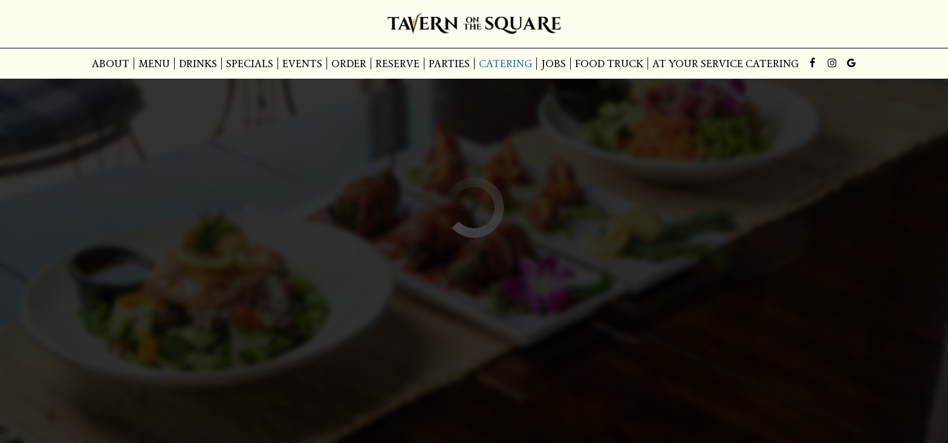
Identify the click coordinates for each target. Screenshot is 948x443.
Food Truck (609, 63)
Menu (154, 63)
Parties (449, 63)
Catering (505, 63)
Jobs (553, 63)
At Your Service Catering (725, 63)
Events (302, 63)
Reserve (397, 63)
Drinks (198, 63)
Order (348, 63)
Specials (249, 63)
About (110, 63)
